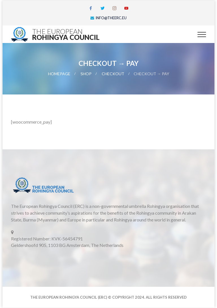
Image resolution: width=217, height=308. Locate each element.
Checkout (113, 73)
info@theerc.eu (111, 18)
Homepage (59, 73)
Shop (86, 73)
